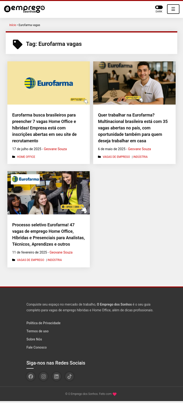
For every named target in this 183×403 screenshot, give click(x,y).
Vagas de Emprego (116, 157)
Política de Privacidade (43, 323)
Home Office (26, 157)
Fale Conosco (36, 347)
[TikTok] (69, 376)
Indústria (140, 157)
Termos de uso (37, 331)
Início (12, 25)
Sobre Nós (34, 339)
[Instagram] (43, 376)
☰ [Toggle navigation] (173, 9)
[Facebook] (30, 376)
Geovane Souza (55, 149)
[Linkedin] (56, 376)
